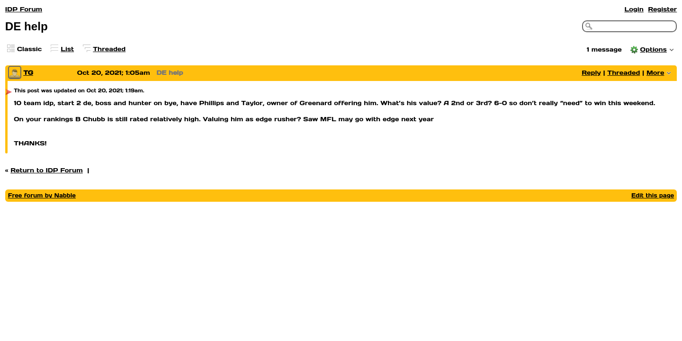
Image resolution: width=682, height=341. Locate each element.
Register (662, 9)
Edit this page (652, 195)
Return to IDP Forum (46, 170)
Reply (591, 73)
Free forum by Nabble (42, 195)
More (655, 73)
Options (653, 49)
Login (633, 9)
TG (28, 73)
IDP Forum (23, 9)
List (67, 49)
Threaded (109, 49)
